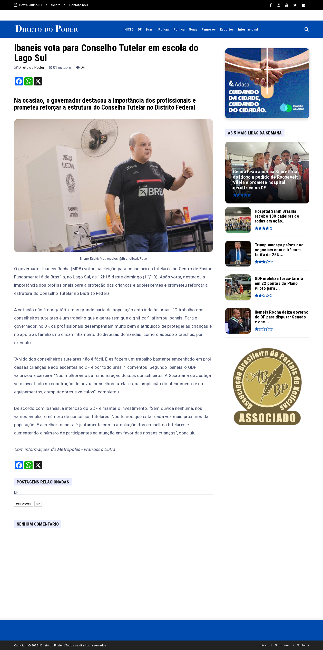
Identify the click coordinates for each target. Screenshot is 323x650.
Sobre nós (282, 645)
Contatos (303, 645)
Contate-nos (78, 5)
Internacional (248, 29)
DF (140, 29)
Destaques (23, 503)
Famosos (209, 29)
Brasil (150, 29)
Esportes (227, 29)
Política (179, 29)
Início (264, 645)
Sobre (55, 5)
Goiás (193, 29)
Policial (163, 29)
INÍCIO (128, 29)
